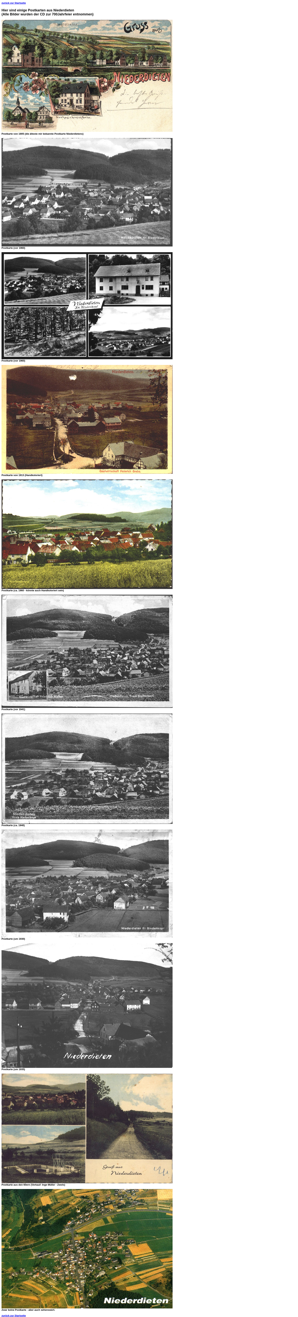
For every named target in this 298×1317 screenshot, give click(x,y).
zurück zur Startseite (14, 3)
